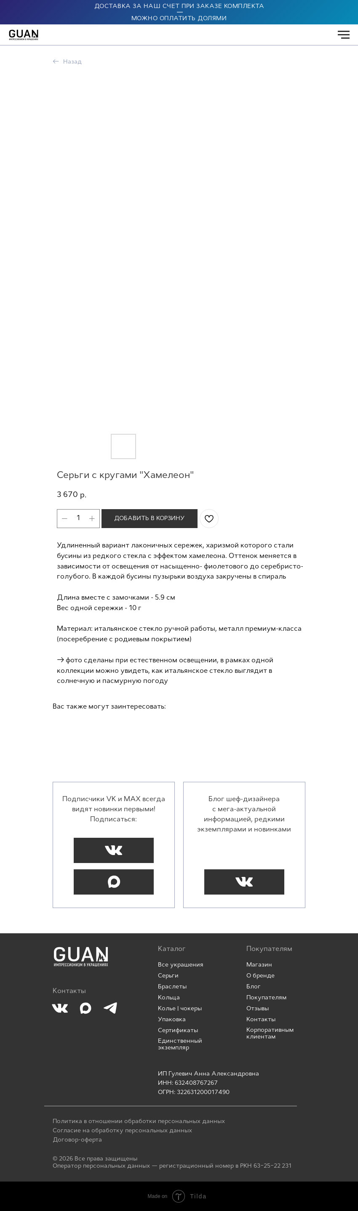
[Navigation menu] (344, 35)
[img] (81, 956)
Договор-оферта (77, 1140)
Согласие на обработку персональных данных (122, 1131)
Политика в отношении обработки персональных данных (139, 1121)
